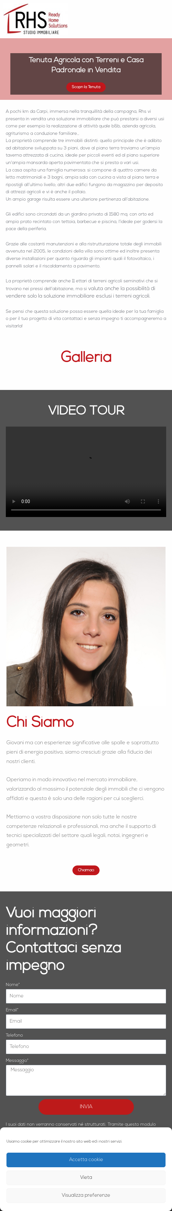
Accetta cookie (86, 1160)
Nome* (13, 985)
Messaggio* (17, 1061)
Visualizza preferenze (86, 1195)
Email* (12, 1010)
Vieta (86, 1177)
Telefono (14, 1035)
